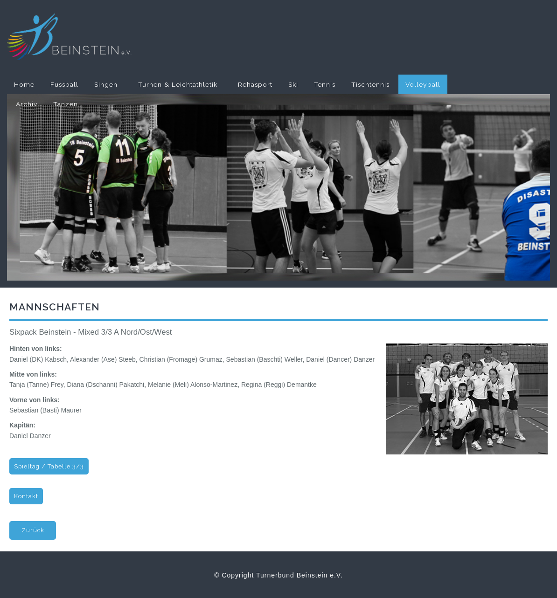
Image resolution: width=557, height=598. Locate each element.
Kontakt (26, 496)
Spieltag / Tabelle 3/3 (49, 466)
